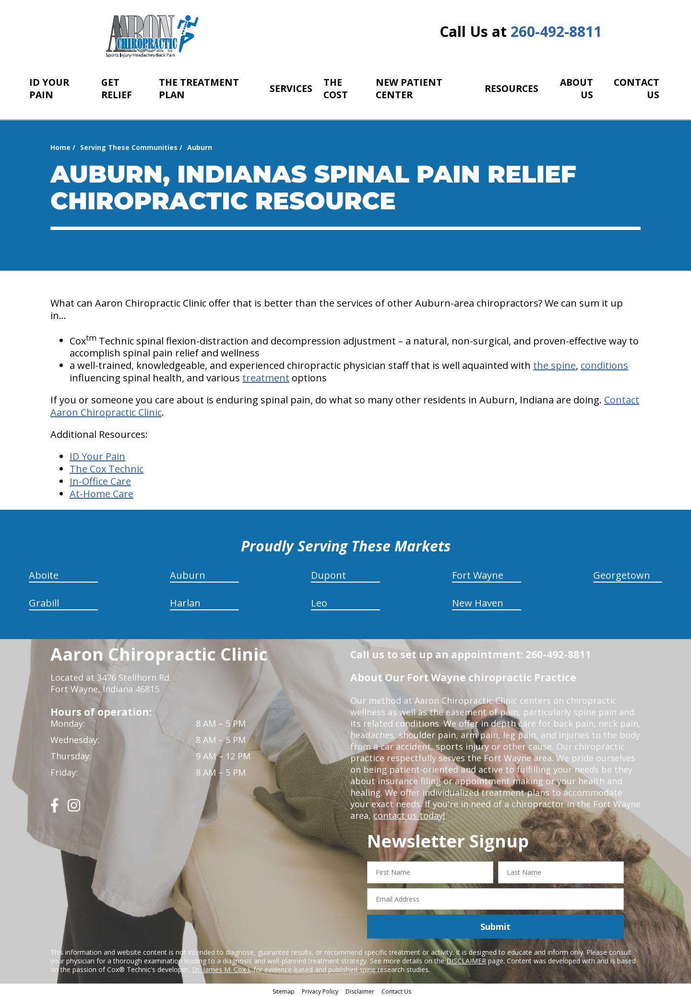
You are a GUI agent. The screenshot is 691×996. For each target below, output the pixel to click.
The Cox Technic (106, 466)
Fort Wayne (477, 572)
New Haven (477, 600)
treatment (265, 375)
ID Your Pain (97, 453)
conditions (604, 362)
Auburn (187, 572)
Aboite (44, 572)
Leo (319, 600)
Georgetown (621, 572)
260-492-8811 (556, 31)
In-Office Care (100, 478)
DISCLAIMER (466, 958)
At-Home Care (101, 491)
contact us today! (409, 813)
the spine (554, 362)
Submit (495, 923)
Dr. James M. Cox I (221, 967)
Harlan (185, 600)
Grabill (44, 600)
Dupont (328, 572)
